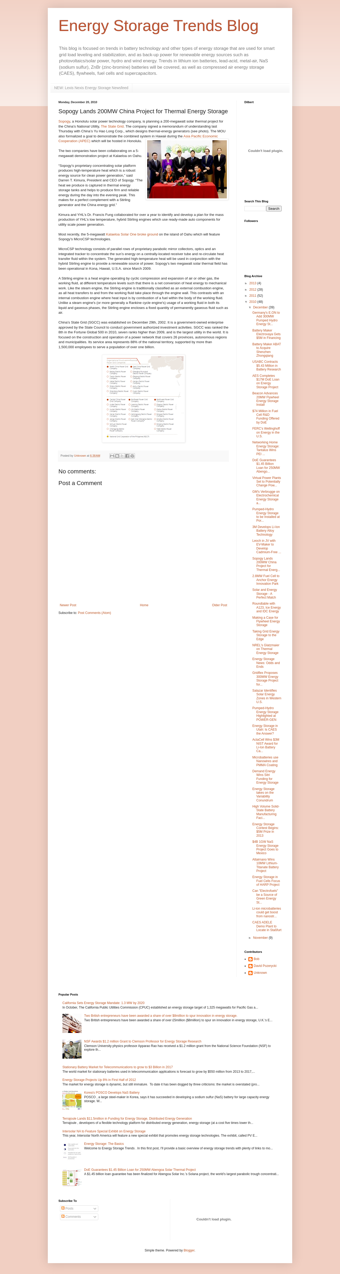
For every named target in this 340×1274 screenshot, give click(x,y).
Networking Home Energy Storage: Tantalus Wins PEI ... (265, 448)
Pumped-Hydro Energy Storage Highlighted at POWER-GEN (265, 713)
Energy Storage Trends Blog (158, 25)
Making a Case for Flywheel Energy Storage (266, 621)
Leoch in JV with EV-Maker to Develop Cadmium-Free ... (266, 546)
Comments (71, 1217)
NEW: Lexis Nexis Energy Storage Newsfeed (91, 88)
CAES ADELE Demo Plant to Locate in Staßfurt (267, 926)
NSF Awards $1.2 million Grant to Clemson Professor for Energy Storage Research (142, 1041)
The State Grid (112, 126)
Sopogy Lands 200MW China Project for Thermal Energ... (266, 564)
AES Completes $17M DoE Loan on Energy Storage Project (265, 381)
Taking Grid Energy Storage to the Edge (265, 635)
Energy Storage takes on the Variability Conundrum (263, 794)
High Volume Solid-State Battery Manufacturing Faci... (265, 812)
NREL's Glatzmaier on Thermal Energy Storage (265, 649)
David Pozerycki (265, 966)
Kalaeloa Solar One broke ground (132, 234)
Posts (67, 1208)
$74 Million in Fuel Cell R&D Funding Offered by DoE (265, 416)
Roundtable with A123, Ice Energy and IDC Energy (266, 607)
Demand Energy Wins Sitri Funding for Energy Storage (265, 776)
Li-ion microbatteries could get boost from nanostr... (266, 912)
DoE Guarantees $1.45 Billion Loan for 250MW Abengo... (266, 465)
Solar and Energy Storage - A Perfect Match (264, 593)
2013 (253, 283)
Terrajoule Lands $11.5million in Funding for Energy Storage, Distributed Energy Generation (127, 1118)
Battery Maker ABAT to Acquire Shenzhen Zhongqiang (266, 349)
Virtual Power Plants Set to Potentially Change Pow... (266, 481)
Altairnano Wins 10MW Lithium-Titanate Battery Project (265, 865)
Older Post (219, 605)
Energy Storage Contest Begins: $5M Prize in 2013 (265, 829)
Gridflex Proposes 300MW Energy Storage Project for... (265, 678)
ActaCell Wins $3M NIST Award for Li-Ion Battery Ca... (265, 745)
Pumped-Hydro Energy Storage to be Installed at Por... (266, 514)
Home (144, 605)
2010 (253, 302)
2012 (253, 289)
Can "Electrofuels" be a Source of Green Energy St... (265, 896)
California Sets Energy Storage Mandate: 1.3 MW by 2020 (103, 1003)
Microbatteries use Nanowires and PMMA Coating (265, 761)
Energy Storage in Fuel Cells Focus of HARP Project (266, 881)
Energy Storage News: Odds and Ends (266, 663)
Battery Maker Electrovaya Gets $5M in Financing (266, 334)
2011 (253, 296)
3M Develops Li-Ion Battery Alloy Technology (266, 530)
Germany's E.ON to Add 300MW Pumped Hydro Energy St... (266, 318)
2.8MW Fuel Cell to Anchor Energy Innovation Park (265, 580)
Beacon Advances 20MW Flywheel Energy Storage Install (265, 399)
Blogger (189, 1250)
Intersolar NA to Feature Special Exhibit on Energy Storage (104, 1131)
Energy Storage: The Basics (104, 1144)
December (261, 307)
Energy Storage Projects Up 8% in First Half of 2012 (99, 1080)
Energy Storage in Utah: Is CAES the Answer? (265, 729)
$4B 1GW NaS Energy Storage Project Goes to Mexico (265, 847)
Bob (256, 959)
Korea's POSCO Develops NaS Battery (111, 1092)
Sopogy (64, 121)
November (261, 938)
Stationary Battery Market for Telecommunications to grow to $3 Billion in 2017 (117, 1067)
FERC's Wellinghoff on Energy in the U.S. (266, 432)
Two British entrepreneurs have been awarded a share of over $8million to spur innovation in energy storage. (160, 1016)
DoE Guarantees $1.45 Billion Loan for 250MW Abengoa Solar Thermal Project (140, 1170)
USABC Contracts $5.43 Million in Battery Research (266, 365)
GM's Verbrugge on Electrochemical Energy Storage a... (266, 497)
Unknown (260, 973)
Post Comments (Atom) (94, 613)
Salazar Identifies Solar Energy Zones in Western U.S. (266, 696)
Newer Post (68, 605)
